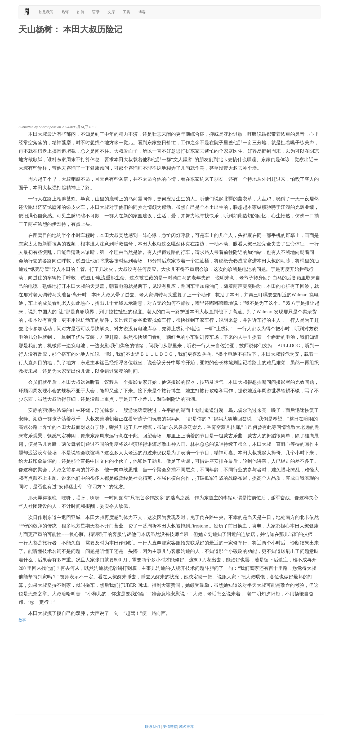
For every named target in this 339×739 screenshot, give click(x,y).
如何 (80, 12)
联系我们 (152, 727)
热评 (65, 12)
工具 (126, 12)
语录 (96, 12)
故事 (22, 620)
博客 (142, 12)
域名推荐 (186, 727)
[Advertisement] (169, 82)
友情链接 (170, 727)
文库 (111, 12)
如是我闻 (46, 12)
